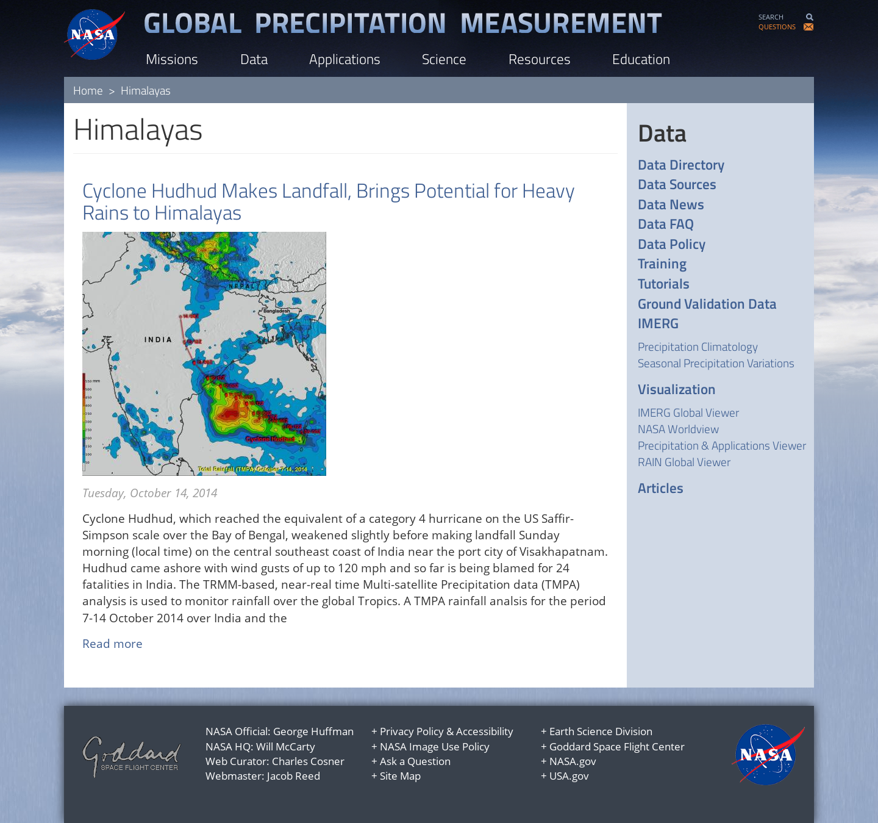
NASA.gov (572, 761)
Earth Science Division (600, 731)
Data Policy (671, 244)
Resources (540, 59)
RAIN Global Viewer (684, 461)
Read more (112, 644)
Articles (660, 488)
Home (88, 90)
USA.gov (569, 776)
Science (444, 59)
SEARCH (770, 16)
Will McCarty (285, 746)
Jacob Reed (293, 776)
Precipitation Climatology (698, 346)
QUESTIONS (777, 26)
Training (662, 264)
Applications (344, 59)
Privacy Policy (412, 731)
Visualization (677, 389)
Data (254, 59)
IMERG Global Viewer (688, 412)
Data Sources (677, 184)
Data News (671, 205)
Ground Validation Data (707, 304)
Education (641, 59)
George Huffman (313, 731)
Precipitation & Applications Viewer (722, 445)
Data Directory (681, 165)
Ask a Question (415, 761)
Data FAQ (666, 224)
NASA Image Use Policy (435, 746)
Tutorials (664, 284)
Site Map (400, 776)
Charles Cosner (308, 761)
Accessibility (484, 731)
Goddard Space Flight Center (617, 746)
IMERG (658, 324)
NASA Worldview (678, 428)
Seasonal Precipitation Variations (716, 362)
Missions (172, 59)
